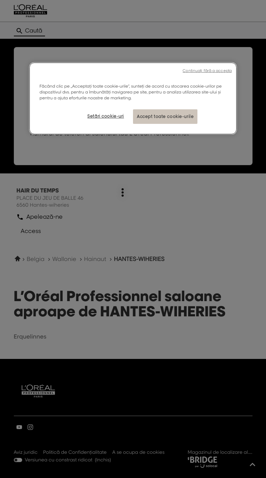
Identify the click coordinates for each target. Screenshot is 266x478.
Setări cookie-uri (105, 116)
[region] (133, 98)
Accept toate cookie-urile (165, 116)
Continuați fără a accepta (207, 70)
